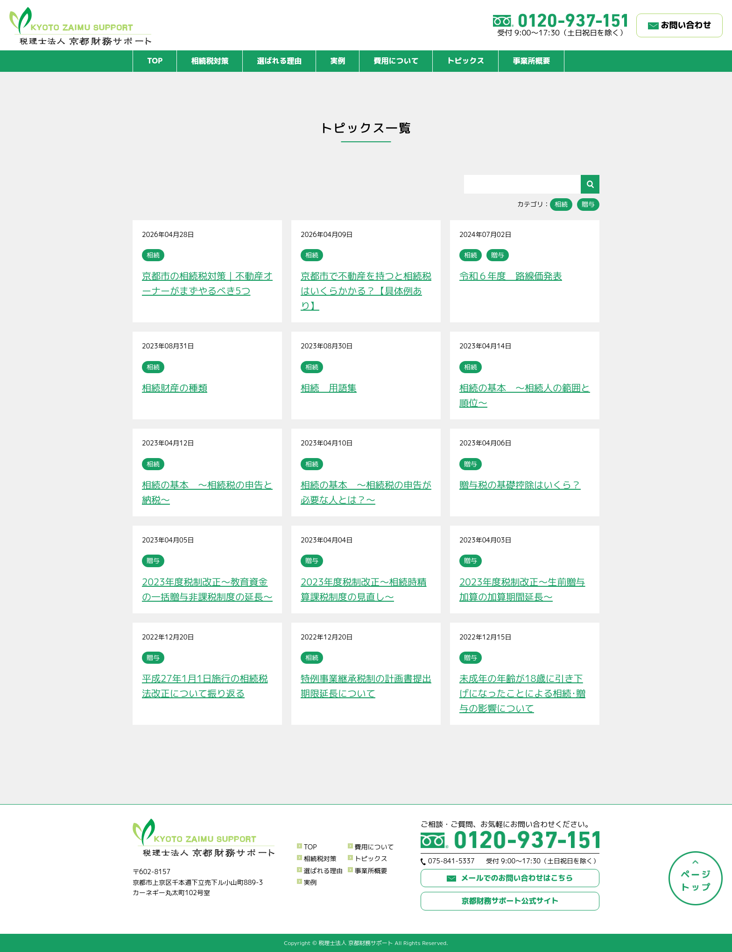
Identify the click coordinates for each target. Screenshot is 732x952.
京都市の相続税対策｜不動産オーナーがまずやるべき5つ (207, 283)
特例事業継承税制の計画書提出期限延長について (366, 686)
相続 (561, 204)
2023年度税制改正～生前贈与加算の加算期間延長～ (522, 589)
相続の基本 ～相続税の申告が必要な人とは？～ (366, 492)
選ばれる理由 (279, 61)
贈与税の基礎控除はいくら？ (520, 484)
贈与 (588, 204)
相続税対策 (209, 61)
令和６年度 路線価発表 (510, 275)
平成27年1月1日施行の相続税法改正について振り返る (205, 686)
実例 (337, 61)
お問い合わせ (679, 25)
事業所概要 (531, 61)
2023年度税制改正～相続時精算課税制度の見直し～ (364, 589)
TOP (154, 61)
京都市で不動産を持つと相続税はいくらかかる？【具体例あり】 (366, 290)
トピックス (465, 61)
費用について (395, 61)
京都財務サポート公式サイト (509, 901)
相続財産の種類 (174, 387)
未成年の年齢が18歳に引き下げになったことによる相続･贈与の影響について (522, 693)
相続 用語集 (329, 387)
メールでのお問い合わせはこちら (510, 878)
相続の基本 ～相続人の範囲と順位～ (524, 395)
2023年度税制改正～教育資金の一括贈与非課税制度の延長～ (207, 589)
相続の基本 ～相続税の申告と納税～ (207, 492)
